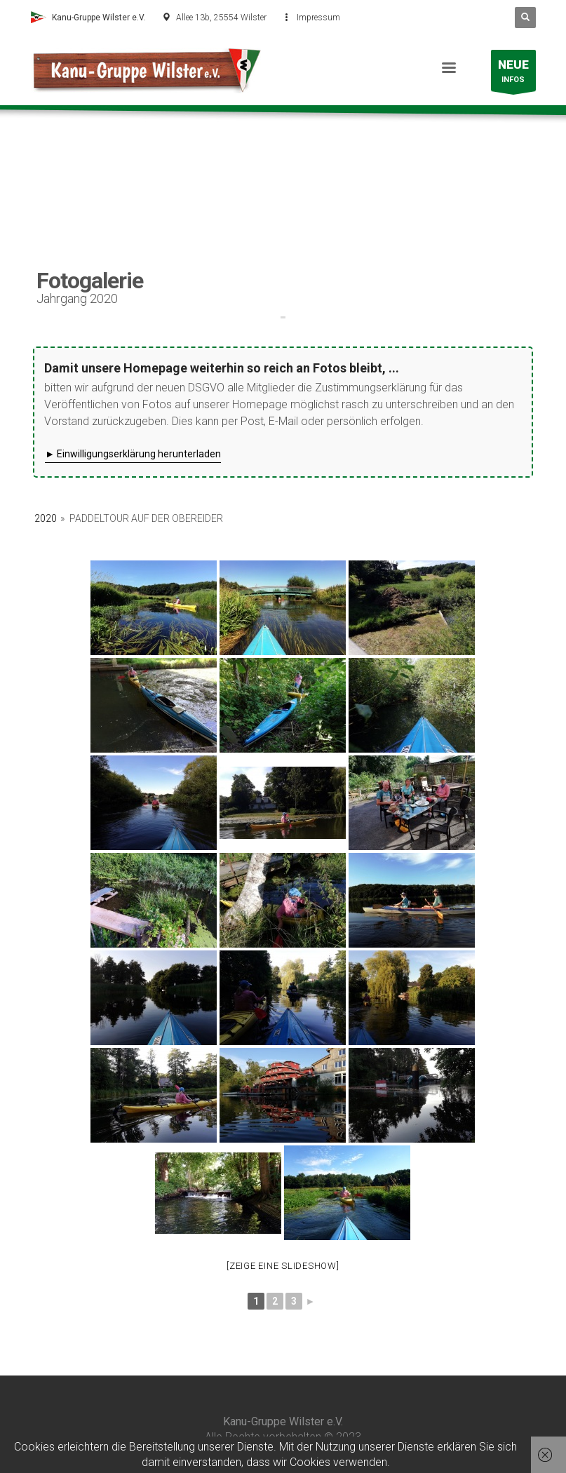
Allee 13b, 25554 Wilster (221, 17)
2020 (45, 518)
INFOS (513, 74)
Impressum (318, 17)
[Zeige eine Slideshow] (283, 1265)
